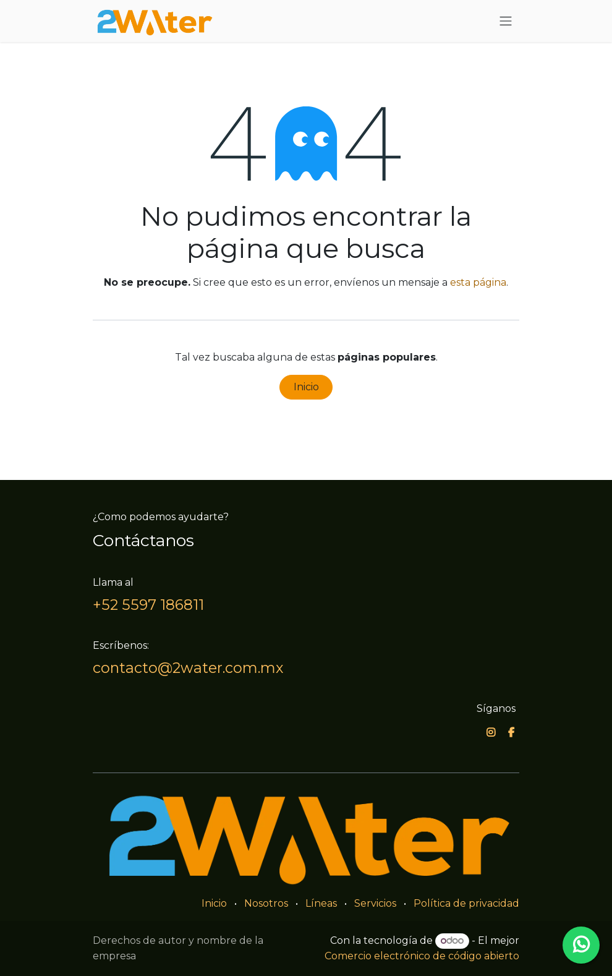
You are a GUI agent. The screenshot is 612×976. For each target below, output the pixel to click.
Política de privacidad (466, 903)
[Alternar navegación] (505, 21)
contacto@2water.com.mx (188, 668)
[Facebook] (511, 732)
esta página (478, 282)
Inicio (306, 387)
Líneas (321, 903)
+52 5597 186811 (148, 605)
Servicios (375, 903)
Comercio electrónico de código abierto (422, 956)
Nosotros (266, 903)
